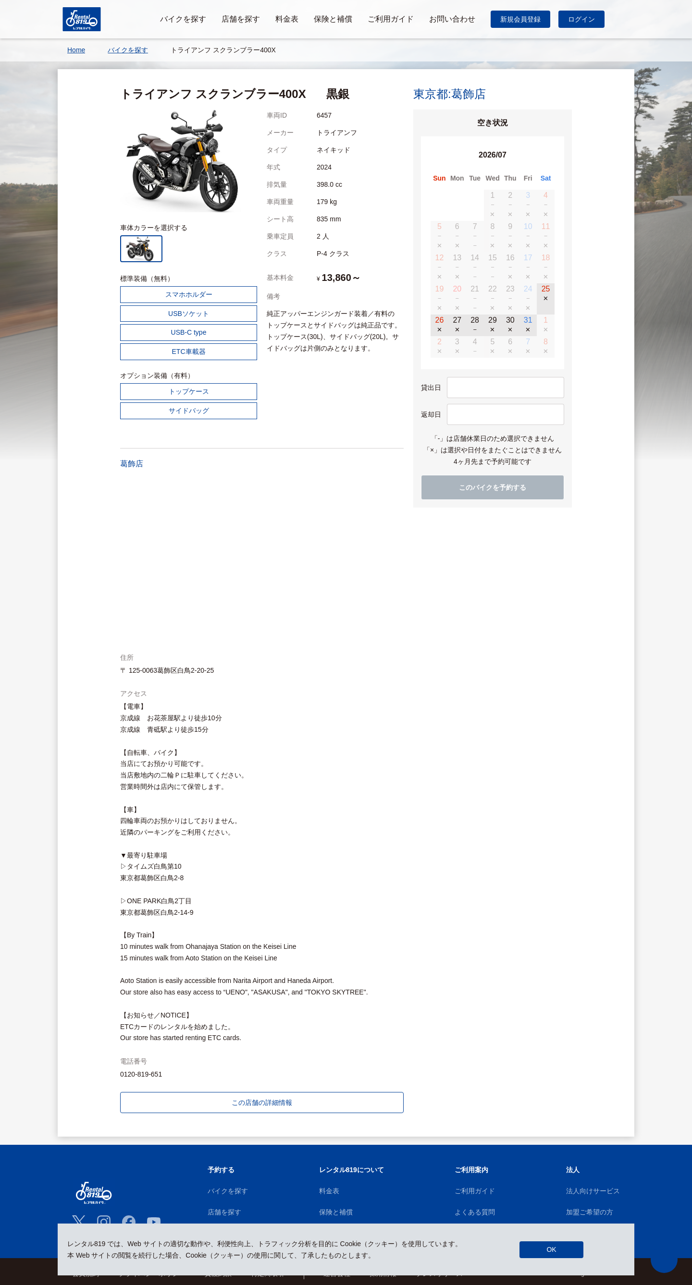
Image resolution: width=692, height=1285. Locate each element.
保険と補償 (336, 1212)
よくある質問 (475, 1212)
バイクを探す (228, 1191)
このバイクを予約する (492, 487)
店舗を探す (224, 1212)
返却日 (431, 414)
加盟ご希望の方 (589, 1212)
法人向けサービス (593, 1191)
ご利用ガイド (475, 1191)
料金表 (329, 1191)
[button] (664, 1259)
